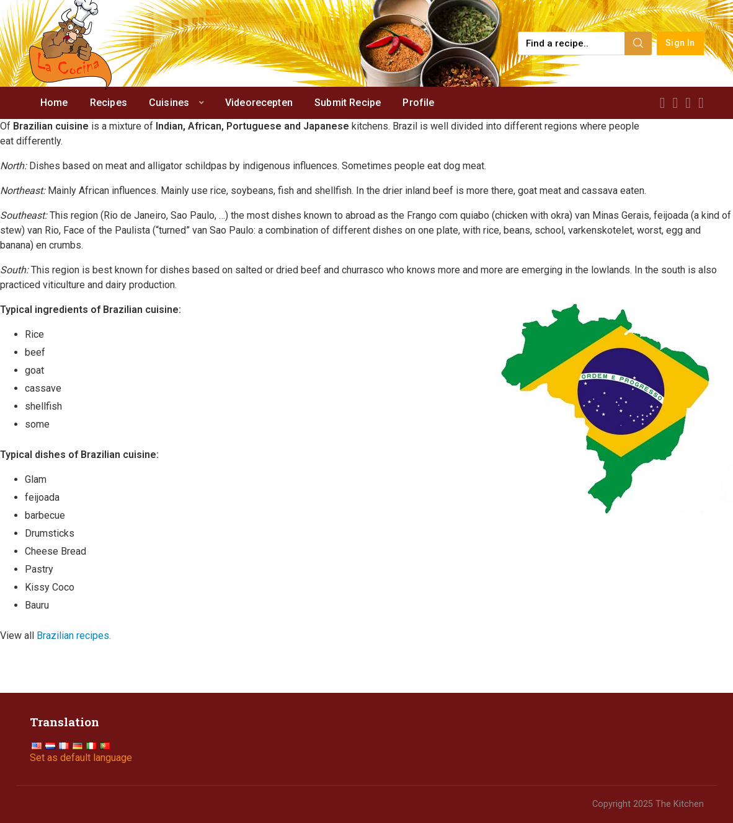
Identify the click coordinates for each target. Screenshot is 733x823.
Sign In (680, 43)
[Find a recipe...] (572, 43)
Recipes (108, 102)
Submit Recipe (347, 102)
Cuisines (169, 102)
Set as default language (81, 758)
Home (54, 102)
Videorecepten (259, 102)
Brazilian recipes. (74, 635)
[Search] (638, 43)
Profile (418, 102)
